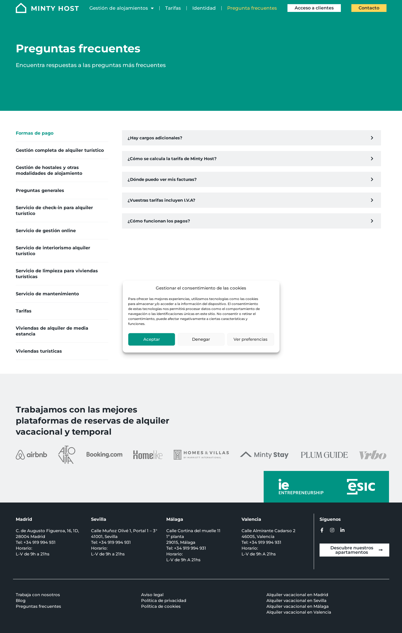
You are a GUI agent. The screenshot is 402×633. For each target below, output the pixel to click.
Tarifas (173, 8)
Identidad (204, 8)
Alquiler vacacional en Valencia (298, 612)
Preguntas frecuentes (38, 606)
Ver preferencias (251, 339)
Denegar (201, 339)
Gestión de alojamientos (121, 8)
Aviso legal (152, 594)
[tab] (62, 133)
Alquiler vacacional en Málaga (297, 606)
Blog (20, 600)
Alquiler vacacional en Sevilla (296, 600)
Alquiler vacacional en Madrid (297, 594)
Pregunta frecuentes (252, 8)
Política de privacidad (163, 600)
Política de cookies (161, 606)
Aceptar (151, 339)
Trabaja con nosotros (38, 594)
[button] (251, 137)
